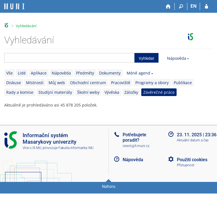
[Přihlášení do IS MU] (206, 6)
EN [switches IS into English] (193, 6)
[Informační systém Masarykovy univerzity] (14, 6)
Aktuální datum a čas (193, 140)
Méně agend (138, 73)
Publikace (183, 82)
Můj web (57, 82)
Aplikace (39, 73)
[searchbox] (69, 58)
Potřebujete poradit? (134, 137)
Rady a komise (19, 92)
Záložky (131, 92)
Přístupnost (185, 165)
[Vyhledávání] (181, 6)
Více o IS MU (32, 148)
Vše (9, 73)
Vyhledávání (26, 25)
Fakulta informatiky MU (76, 148)
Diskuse (13, 82)
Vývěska (112, 92)
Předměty (85, 73)
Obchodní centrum (88, 82)
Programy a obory (152, 82)
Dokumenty (110, 73)
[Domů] (168, 6)
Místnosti (35, 82)
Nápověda (176, 58)
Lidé (22, 73)
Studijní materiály (55, 92)
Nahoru (108, 186)
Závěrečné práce (159, 92)
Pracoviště (120, 82)
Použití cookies (192, 159)
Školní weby (88, 92)
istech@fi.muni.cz (136, 146)
